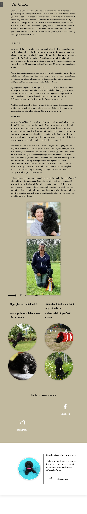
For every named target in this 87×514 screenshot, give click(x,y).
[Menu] (1, 4)
